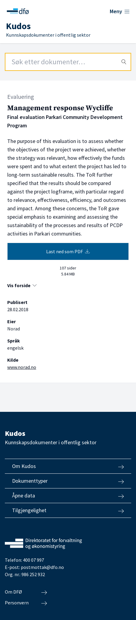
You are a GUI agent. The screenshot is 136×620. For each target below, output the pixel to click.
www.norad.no (21, 367)
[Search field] (68, 62)
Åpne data (68, 495)
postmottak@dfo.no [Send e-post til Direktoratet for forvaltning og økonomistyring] (42, 567)
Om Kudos (68, 466)
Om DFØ (26, 592)
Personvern (26, 603)
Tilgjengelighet (68, 510)
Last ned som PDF (68, 251)
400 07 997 (33, 560)
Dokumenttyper (68, 481)
